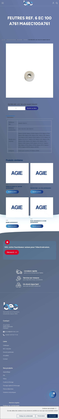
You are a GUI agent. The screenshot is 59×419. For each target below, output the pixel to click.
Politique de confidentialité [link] (26, 416)
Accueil (3, 39)
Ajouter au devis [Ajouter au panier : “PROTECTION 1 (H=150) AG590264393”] (37, 192)
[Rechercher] (57, 3)
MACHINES (19, 39)
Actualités (6, 355)
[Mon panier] (52, 394)
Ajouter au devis (32, 108)
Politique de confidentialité (11, 405)
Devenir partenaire (8, 352)
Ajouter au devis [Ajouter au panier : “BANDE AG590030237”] (12, 226)
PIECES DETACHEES (11, 39)
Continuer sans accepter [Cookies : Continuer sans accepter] (48, 408)
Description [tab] (10, 117)
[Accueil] (28, 3)
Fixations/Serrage (8, 382)
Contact (5, 359)
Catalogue (6, 345)
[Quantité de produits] (16, 108)
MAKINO (25, 39)
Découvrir (12, 252)
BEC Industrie (7, 349)
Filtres (4, 379)
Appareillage (6, 372)
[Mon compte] (53, 3)
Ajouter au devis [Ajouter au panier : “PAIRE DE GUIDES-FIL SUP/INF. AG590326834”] (12, 192)
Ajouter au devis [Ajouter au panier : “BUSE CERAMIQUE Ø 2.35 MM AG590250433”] (37, 226)
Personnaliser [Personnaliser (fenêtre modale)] (41, 416)
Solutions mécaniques (9, 392)
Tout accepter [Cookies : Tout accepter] (52, 416)
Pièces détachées (8, 389)
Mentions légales (14, 402)
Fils (4, 375)
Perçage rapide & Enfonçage (11, 385)
